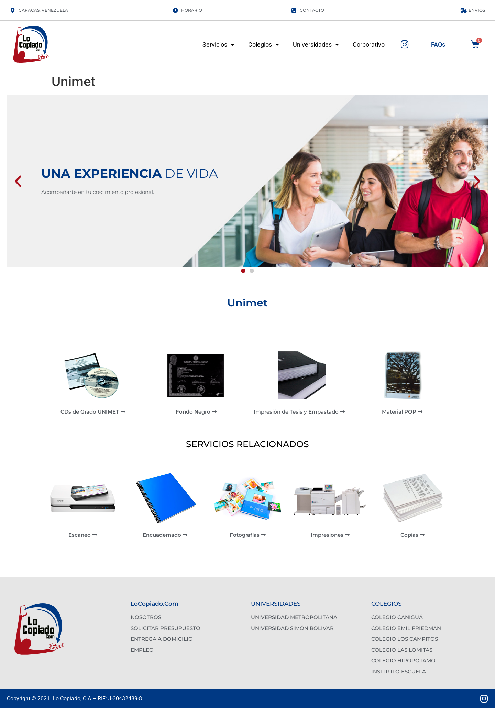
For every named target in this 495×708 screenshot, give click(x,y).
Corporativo (369, 44)
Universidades (316, 44)
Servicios (218, 44)
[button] (18, 181)
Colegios (263, 44)
